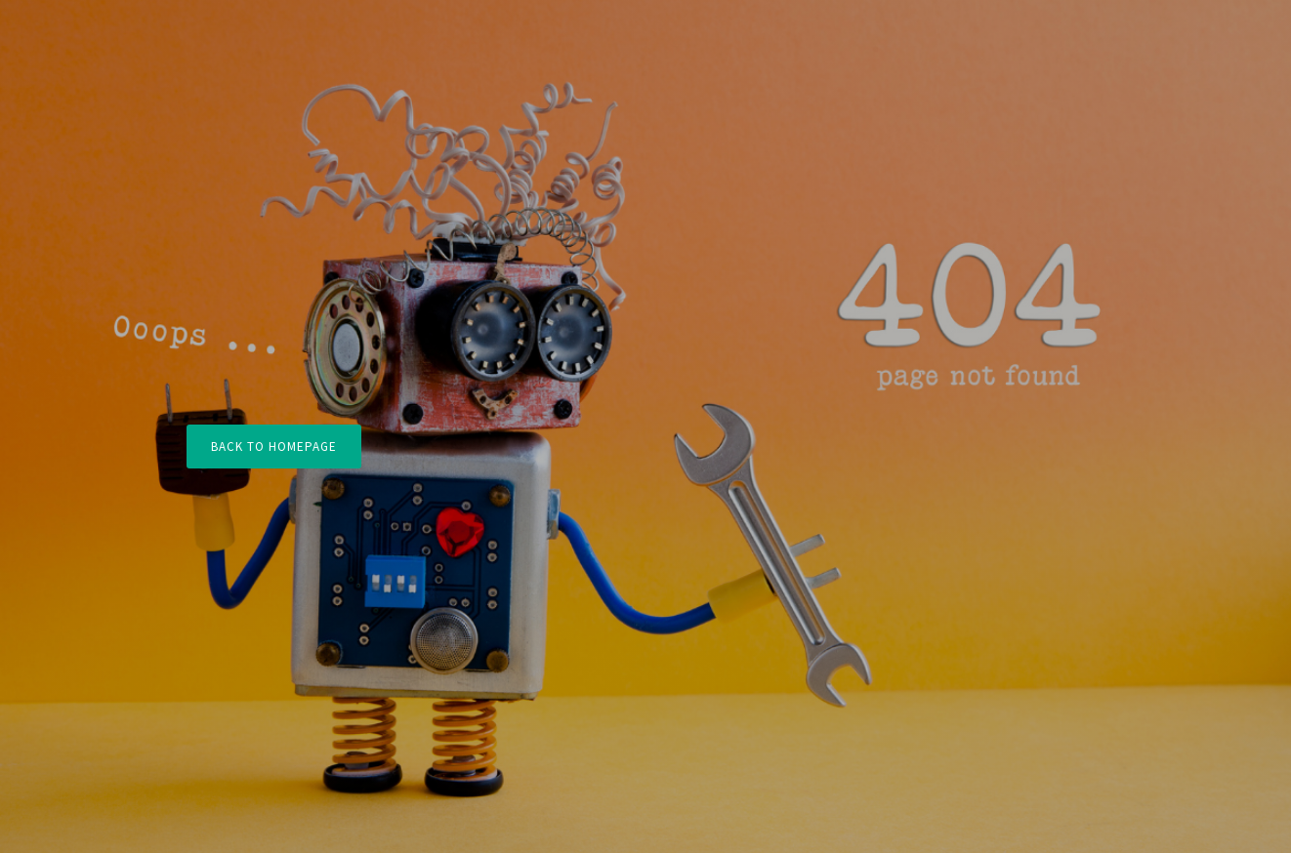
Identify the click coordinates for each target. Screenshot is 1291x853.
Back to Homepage (274, 446)
